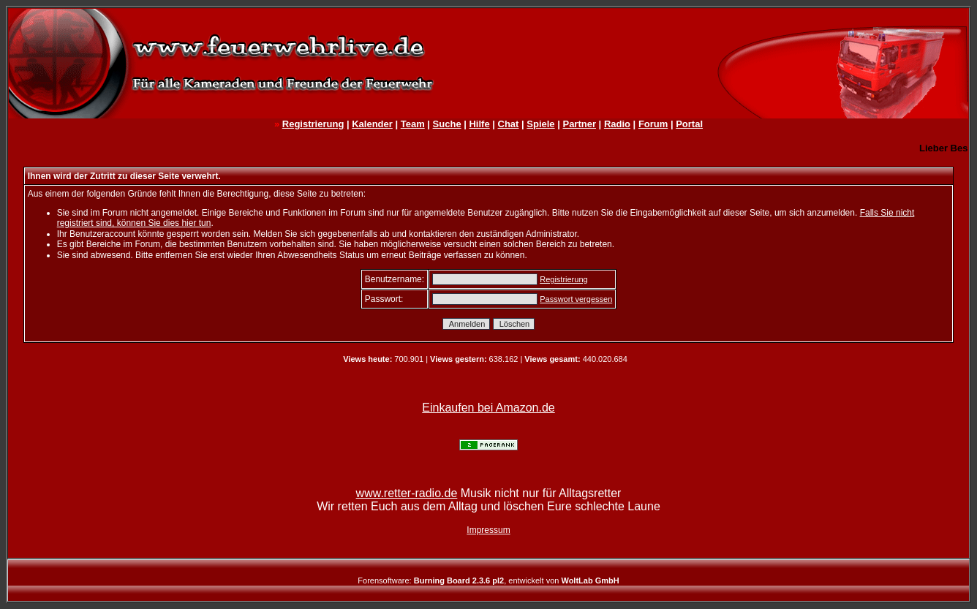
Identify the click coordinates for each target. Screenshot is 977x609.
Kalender (372, 123)
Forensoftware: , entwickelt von (488, 580)
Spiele (540, 123)
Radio (617, 123)
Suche (447, 123)
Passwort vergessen (576, 299)
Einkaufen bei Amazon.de (488, 407)
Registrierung (313, 123)
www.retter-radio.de (407, 493)
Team (413, 123)
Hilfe (479, 123)
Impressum (488, 530)
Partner (579, 123)
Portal (689, 123)
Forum (653, 123)
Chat (508, 123)
